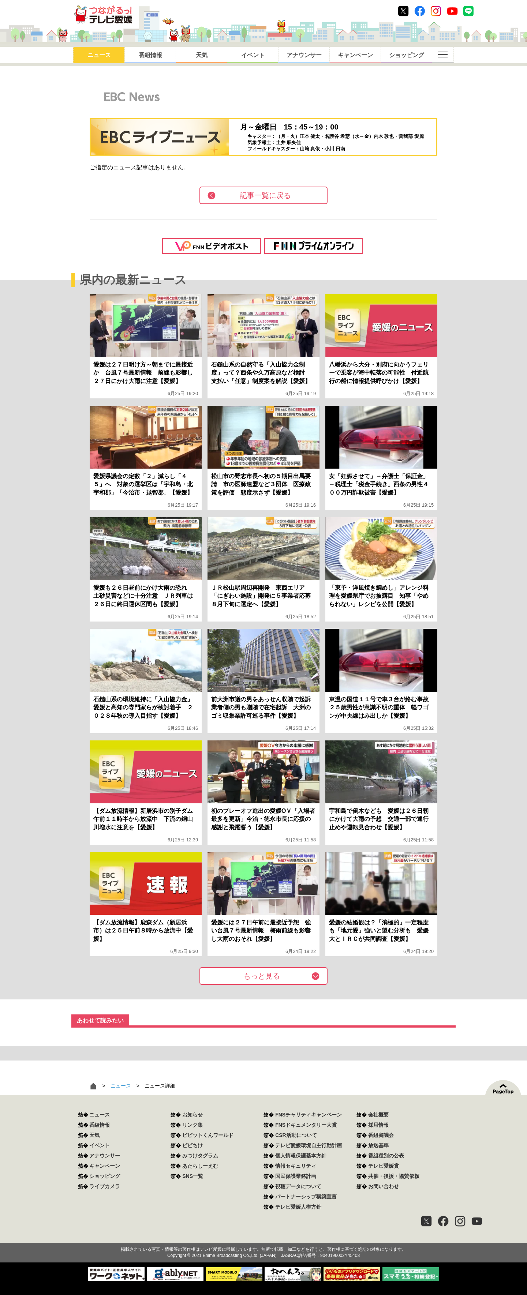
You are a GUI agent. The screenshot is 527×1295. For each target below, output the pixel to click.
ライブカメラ (104, 1186)
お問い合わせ (383, 1186)
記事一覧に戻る (265, 195)
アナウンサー (304, 55)
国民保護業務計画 (295, 1176)
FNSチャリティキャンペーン (308, 1115)
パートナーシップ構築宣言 (306, 1197)
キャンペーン (355, 55)
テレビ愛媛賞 (383, 1166)
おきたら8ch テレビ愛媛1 (103, 14)
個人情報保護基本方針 (300, 1156)
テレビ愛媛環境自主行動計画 (308, 1145)
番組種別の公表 (386, 1156)
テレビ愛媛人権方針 (298, 1207)
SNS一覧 (192, 1176)
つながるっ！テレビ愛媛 (263, 1236)
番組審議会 (381, 1135)
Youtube (452, 10)
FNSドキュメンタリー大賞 (306, 1125)
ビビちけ (192, 1145)
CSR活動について (296, 1135)
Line (468, 10)
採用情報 (378, 1125)
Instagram (435, 10)
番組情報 (150, 55)
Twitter (403, 10)
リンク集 (192, 1125)
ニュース (99, 55)
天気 (202, 55)
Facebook (419, 10)
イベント (253, 55)
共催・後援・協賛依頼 (393, 1176)
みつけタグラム (200, 1156)
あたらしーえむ (200, 1166)
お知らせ (192, 1115)
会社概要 (378, 1115)
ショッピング (406, 55)
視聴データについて (298, 1186)
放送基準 (378, 1145)
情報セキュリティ (295, 1166)
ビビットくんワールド (207, 1135)
